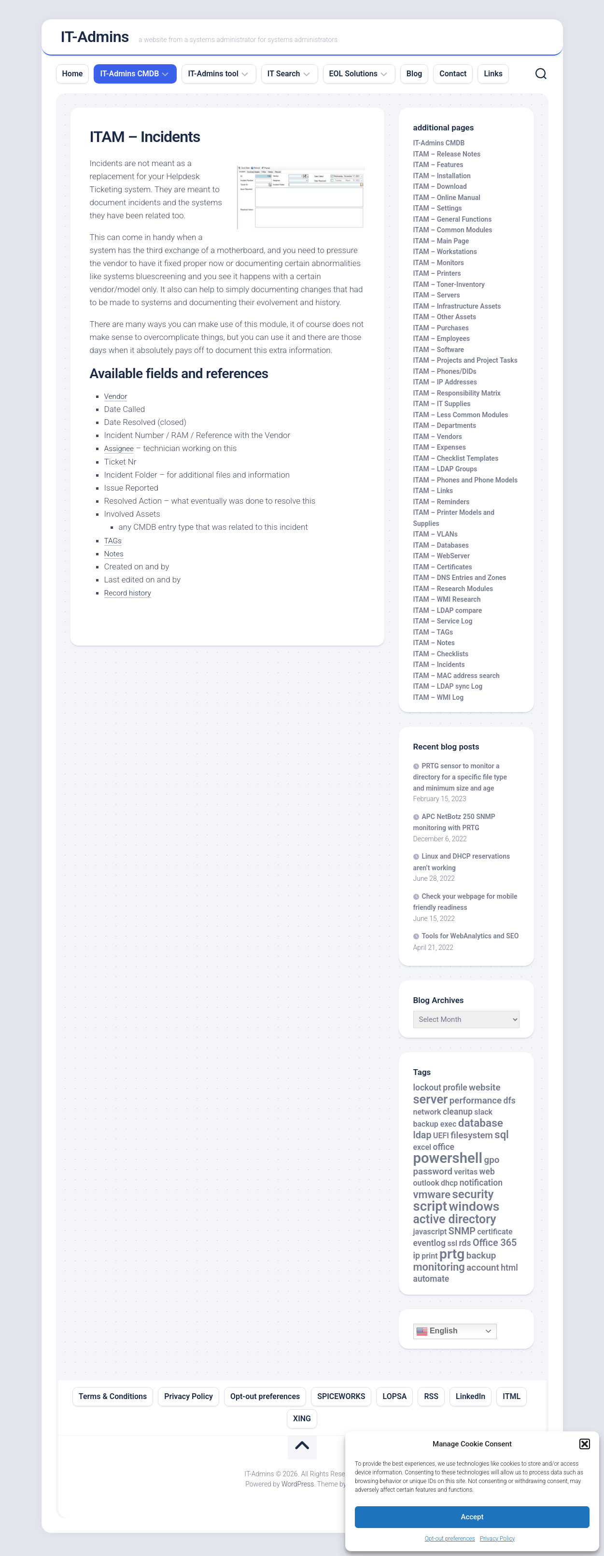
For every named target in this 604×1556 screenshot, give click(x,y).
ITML (511, 1400)
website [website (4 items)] (485, 1092)
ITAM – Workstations (445, 256)
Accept (472, 1517)
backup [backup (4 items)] (481, 1260)
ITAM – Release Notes (447, 158)
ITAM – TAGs (433, 636)
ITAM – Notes (434, 647)
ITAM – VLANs (435, 538)
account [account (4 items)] (482, 1271)
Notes (115, 557)
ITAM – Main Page (441, 245)
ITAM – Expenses (439, 451)
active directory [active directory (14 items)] (454, 1223)
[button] (585, 1444)
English (437, 1335)
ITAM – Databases (441, 549)
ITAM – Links (433, 495)
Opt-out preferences (450, 1538)
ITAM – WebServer (441, 560)
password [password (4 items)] (433, 1175)
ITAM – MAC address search (456, 679)
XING (302, 1422)
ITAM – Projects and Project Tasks (465, 364)
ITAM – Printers (437, 278)
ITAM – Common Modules (452, 234)
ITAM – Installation (442, 180)
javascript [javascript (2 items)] (430, 1236)
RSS (431, 1400)
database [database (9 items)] (480, 1126)
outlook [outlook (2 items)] (426, 1187)
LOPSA (394, 1400)
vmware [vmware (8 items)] (432, 1198)
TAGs (114, 544)
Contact (452, 77)
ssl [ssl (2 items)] (452, 1247)
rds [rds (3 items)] (465, 1247)
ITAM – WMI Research (447, 604)
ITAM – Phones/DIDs (445, 375)
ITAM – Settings (437, 212)
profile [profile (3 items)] (455, 1092)
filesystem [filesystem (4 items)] (471, 1139)
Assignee (120, 452)
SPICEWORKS (341, 1400)
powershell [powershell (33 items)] (448, 1162)
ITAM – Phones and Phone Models (465, 484)
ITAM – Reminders (441, 505)
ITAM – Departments (445, 430)
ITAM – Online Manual (446, 201)
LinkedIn (470, 1400)
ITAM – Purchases (441, 332)
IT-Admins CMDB (129, 77)
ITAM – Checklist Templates (456, 462)
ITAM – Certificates (442, 571)
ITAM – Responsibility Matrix (457, 397)
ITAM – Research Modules (453, 592)
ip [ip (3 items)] (416, 1260)
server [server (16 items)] (430, 1103)
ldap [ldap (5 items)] (422, 1139)
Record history (130, 596)
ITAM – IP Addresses (445, 386)
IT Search (283, 77)
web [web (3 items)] (487, 1175)
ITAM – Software (438, 353)
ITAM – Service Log (443, 625)
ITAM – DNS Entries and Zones (459, 582)
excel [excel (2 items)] (422, 1151)
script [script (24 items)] (430, 1210)
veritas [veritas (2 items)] (466, 1175)
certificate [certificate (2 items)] (494, 1236)
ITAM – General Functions (452, 223)
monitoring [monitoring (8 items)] (439, 1271)
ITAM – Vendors (437, 440)
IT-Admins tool (213, 77)
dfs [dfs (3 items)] (510, 1104)
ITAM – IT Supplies (442, 408)
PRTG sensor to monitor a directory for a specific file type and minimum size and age (460, 781)
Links (493, 77)
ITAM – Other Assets (445, 321)
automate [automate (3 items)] (431, 1283)
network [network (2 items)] (427, 1116)
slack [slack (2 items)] (483, 1116)
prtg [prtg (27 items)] (451, 1258)
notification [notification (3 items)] (481, 1187)
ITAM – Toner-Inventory (449, 288)
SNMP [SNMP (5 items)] (462, 1235)
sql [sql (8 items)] (501, 1139)
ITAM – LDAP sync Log (448, 690)
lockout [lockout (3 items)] (427, 1092)
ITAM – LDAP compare (447, 614)
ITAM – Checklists (441, 658)
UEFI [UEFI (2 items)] (441, 1140)
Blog (414, 77)
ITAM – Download (440, 191)
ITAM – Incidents (439, 669)
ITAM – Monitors (438, 266)
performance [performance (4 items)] (475, 1104)
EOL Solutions (353, 77)
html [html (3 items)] (509, 1271)
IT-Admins (95, 39)
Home (72, 77)
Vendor (117, 400)
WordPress (297, 1488)
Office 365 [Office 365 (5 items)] (495, 1246)
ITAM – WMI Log (438, 701)
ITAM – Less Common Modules (460, 419)
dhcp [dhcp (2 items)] (449, 1187)
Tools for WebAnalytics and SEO (470, 940)
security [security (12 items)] (473, 1198)
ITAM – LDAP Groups (445, 473)
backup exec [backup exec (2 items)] (435, 1127)
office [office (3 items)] (443, 1151)
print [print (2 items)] (429, 1260)
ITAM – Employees (441, 343)
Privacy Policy (497, 1538)
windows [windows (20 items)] (474, 1210)
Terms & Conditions (113, 1400)
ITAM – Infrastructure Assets (457, 310)
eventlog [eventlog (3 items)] (429, 1247)
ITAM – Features (438, 169)
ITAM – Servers (436, 299)
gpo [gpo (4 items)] (491, 1164)
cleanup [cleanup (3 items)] (458, 1116)
